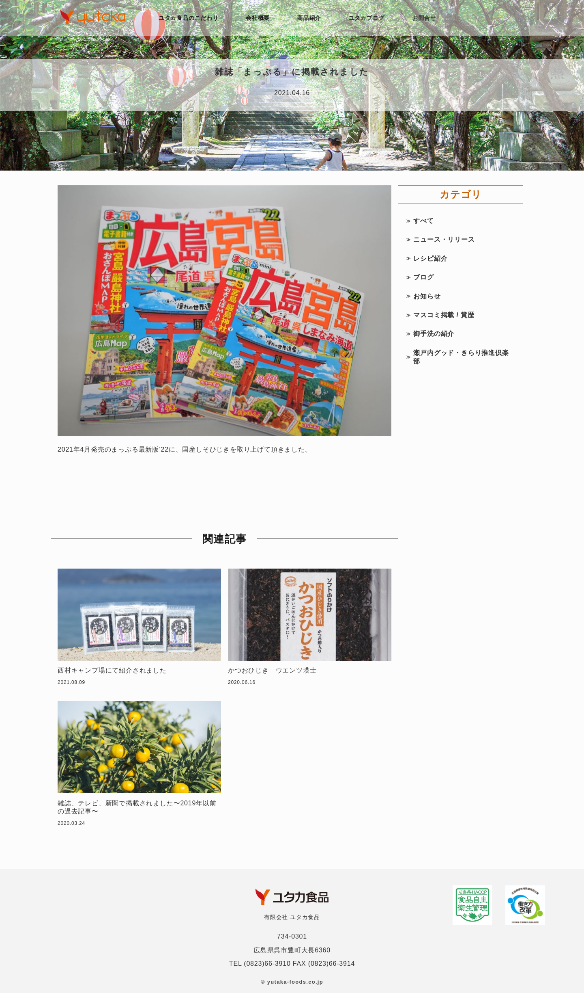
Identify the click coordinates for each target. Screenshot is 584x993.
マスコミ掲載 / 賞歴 (443, 315)
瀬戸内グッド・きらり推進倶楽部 (461, 357)
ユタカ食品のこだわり (189, 18)
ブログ (423, 277)
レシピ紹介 (430, 258)
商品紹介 (310, 18)
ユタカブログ (368, 18)
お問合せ (426, 18)
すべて (423, 220)
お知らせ (426, 296)
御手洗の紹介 (433, 333)
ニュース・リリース (443, 239)
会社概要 (258, 18)
